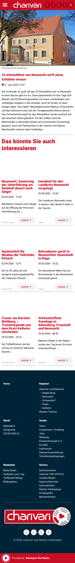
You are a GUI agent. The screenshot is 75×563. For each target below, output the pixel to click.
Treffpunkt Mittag (12, 477)
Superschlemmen (48, 481)
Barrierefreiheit (47, 496)
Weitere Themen (48, 411)
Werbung (44, 437)
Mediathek (9, 464)
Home (6, 383)
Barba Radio (10, 470)
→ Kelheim (45, 408)
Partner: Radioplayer (50, 489)
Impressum (45, 448)
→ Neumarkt (46, 396)
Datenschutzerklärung (51, 452)
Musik (6, 420)
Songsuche (9, 429)
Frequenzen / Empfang (51, 429)
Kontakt (43, 444)
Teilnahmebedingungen (51, 456)
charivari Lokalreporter (51, 389)
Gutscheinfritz (47, 485)
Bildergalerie (10, 481)
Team (42, 425)
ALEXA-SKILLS (11, 433)
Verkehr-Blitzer (47, 477)
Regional (44, 383)
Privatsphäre (46, 493)
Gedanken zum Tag (13, 474)
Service (43, 464)
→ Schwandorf (47, 400)
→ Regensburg (47, 392)
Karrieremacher (47, 470)
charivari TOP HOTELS (51, 474)
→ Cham (44, 404)
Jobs (42, 433)
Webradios (9, 425)
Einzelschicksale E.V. (50, 441)
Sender (43, 420)
